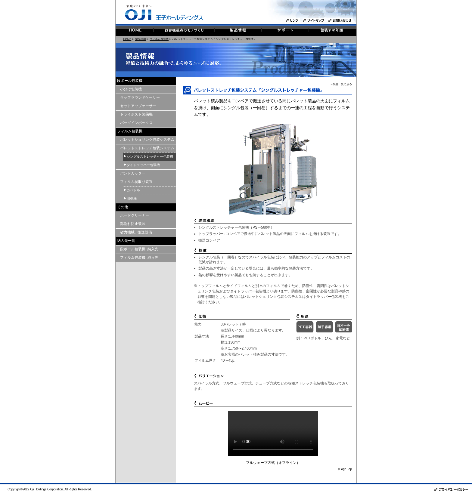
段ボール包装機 (129, 81)
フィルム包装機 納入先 (139, 257)
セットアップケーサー (138, 106)
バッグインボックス (136, 123)
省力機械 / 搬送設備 (136, 232)
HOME (127, 39)
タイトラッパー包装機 (143, 165)
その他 (122, 207)
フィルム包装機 (159, 39)
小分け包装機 (131, 89)
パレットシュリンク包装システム (147, 139)
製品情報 (140, 39)
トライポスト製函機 (136, 114)
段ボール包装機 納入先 (139, 249)
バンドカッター (132, 173)
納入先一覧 (126, 241)
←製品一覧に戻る (341, 84)
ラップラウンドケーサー (140, 97)
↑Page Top (345, 469)
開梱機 (132, 198)
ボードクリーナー (134, 215)
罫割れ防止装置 (132, 224)
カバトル (133, 190)
